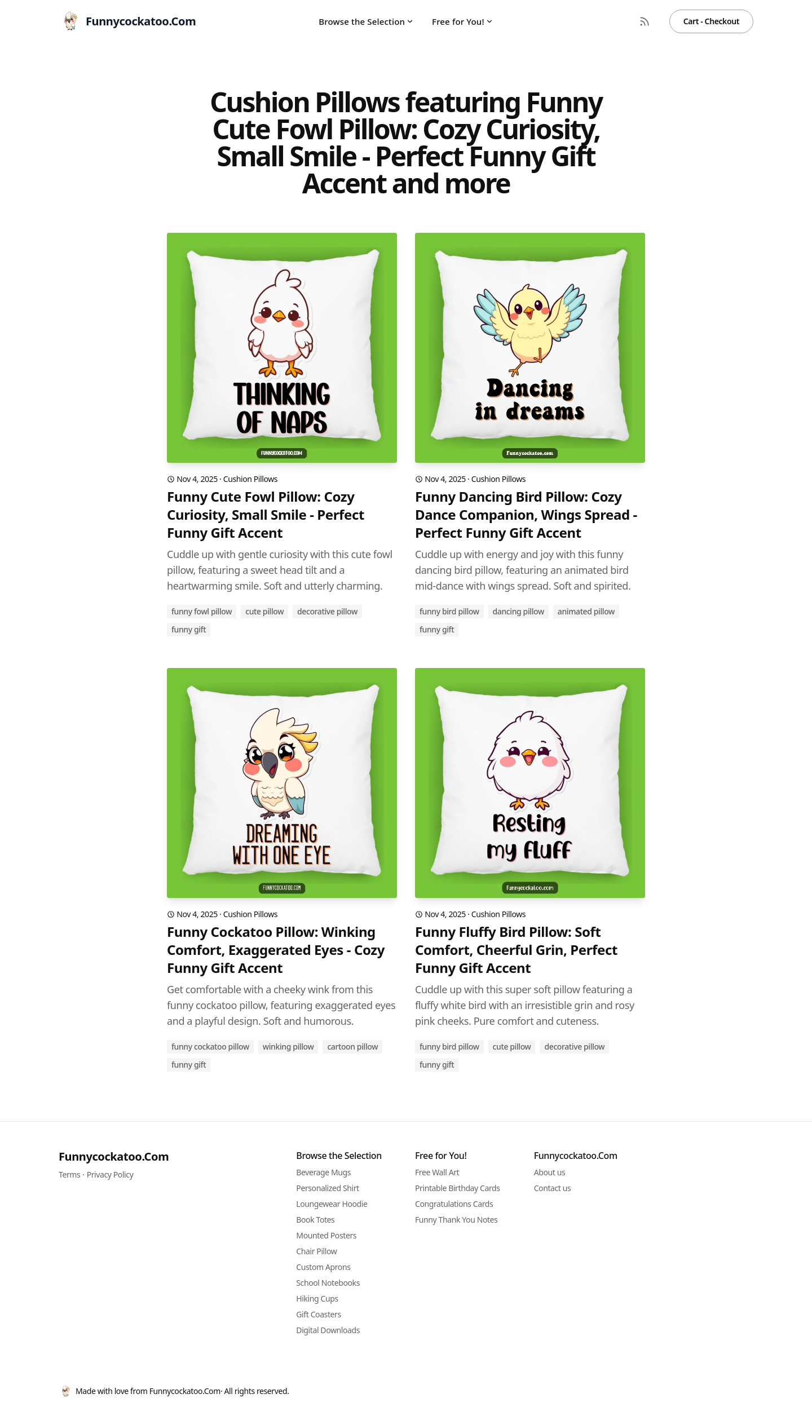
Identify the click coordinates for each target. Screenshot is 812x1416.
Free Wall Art (437, 1172)
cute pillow (264, 611)
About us (550, 1172)
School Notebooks (328, 1282)
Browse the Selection (366, 21)
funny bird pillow (449, 611)
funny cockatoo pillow (210, 1046)
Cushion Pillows (250, 479)
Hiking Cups (317, 1298)
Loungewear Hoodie (331, 1203)
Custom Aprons (323, 1267)
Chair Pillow (316, 1251)
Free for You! (462, 21)
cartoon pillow (352, 1046)
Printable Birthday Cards (457, 1188)
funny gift (188, 629)
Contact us (552, 1188)
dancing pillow (518, 611)
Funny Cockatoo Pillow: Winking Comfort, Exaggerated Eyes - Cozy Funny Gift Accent (276, 950)
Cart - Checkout (711, 21)
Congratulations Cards (454, 1203)
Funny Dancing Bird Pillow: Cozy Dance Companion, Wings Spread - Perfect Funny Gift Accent (526, 515)
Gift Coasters (318, 1314)
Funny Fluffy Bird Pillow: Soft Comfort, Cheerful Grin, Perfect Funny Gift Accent (516, 950)
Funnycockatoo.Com (114, 1156)
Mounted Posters (326, 1235)
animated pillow (586, 611)
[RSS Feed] (644, 21)
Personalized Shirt (327, 1188)
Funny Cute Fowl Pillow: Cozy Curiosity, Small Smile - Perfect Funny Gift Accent (265, 515)
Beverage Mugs (323, 1172)
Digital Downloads (328, 1330)
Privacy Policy (110, 1174)
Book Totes (315, 1219)
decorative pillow (327, 611)
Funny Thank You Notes (456, 1219)
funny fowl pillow (201, 611)
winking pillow (288, 1046)
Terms (69, 1174)
